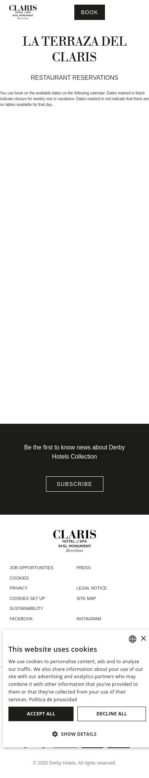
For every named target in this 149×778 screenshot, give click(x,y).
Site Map (86, 598)
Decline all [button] (112, 713)
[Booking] (89, 12)
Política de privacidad (53, 699)
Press (84, 567)
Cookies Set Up (27, 598)
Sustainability (26, 608)
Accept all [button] (41, 713)
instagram (89, 618)
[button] (77, 733)
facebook (21, 618)
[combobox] (132, 639)
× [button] (143, 639)
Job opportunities (31, 567)
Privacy (19, 588)
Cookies (19, 578)
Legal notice (92, 588)
